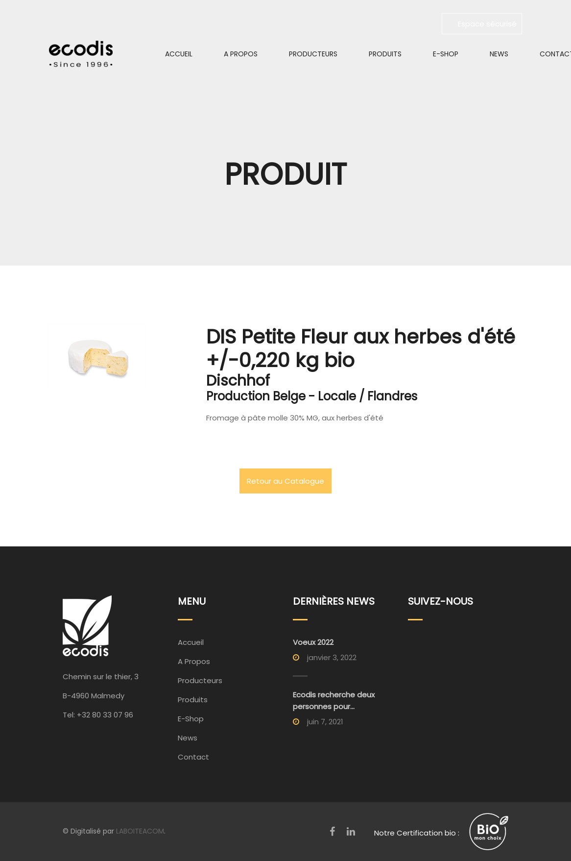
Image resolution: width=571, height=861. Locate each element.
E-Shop (445, 54)
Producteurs (313, 54)
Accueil (178, 54)
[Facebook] (332, 831)
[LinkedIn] (351, 831)
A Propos (241, 54)
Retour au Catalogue (285, 481)
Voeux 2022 (313, 642)
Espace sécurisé (482, 24)
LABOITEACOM (140, 831)
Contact (193, 757)
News (499, 54)
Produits (385, 54)
